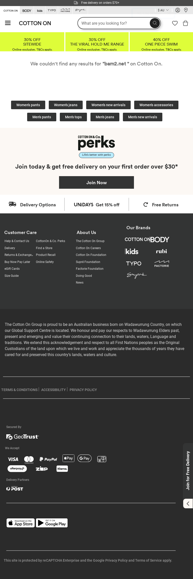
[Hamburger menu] (8, 23)
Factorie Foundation (90, 269)
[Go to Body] (27, 10)
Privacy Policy (116, 560)
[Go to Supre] (80, 10)
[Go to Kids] (39, 10)
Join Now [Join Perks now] (96, 182)
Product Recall (46, 255)
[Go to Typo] (52, 10)
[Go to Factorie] (65, 10)
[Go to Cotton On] (10, 10)
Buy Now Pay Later (17, 262)
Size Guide (12, 276)
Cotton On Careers (88, 248)
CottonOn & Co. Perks (50, 241)
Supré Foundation (88, 262)
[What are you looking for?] (119, 23)
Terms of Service (148, 560)
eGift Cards (12, 269)
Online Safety (45, 262)
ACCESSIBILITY (53, 390)
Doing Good (84, 276)
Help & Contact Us (17, 241)
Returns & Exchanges (19, 255)
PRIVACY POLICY (83, 390)
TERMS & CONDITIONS (19, 390)
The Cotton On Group (90, 241)
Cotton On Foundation (91, 255)
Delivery (10, 248)
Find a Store (44, 248)
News (79, 282)
